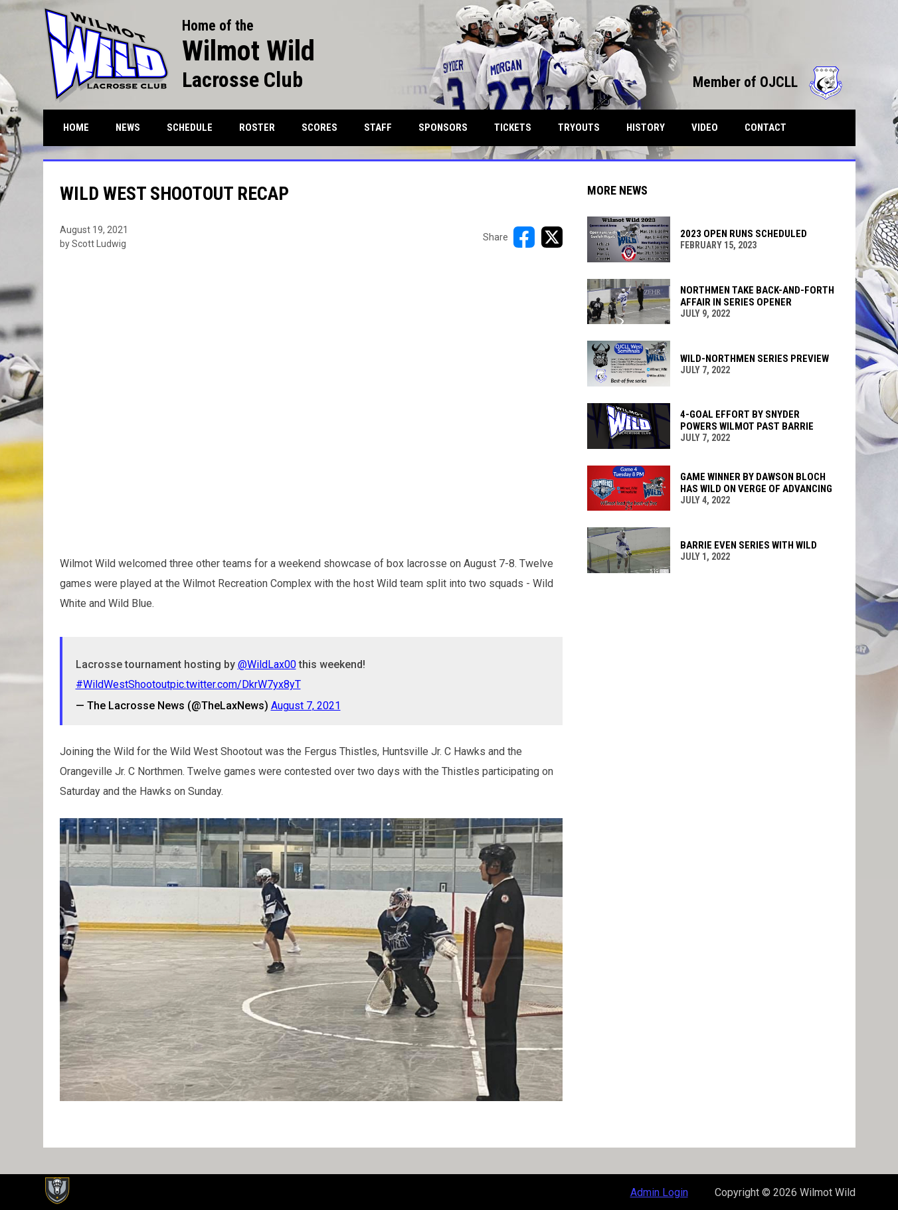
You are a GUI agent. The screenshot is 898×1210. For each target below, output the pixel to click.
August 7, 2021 (306, 705)
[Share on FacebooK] (524, 237)
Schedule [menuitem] (190, 127)
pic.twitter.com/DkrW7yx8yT (235, 684)
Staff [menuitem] (378, 127)
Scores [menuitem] (319, 127)
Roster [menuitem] (262, 127)
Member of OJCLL (767, 82)
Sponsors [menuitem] (443, 127)
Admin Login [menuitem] (659, 1192)
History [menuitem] (645, 127)
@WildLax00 (267, 664)
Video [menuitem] (704, 127)
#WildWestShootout (123, 684)
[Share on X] (552, 237)
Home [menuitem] (76, 127)
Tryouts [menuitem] (579, 127)
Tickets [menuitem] (512, 127)
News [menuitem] (128, 127)
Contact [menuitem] (765, 127)
